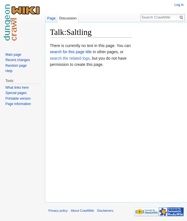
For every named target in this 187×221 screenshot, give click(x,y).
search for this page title (71, 52)
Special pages (15, 93)
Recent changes (17, 60)
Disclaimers (105, 210)
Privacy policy (58, 210)
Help (8, 71)
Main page (13, 55)
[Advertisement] (159, 111)
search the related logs (70, 58)
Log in (179, 5)
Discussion (68, 18)
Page (51, 18)
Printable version (17, 99)
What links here (17, 88)
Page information (18, 104)
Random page (15, 66)
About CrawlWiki (82, 210)
